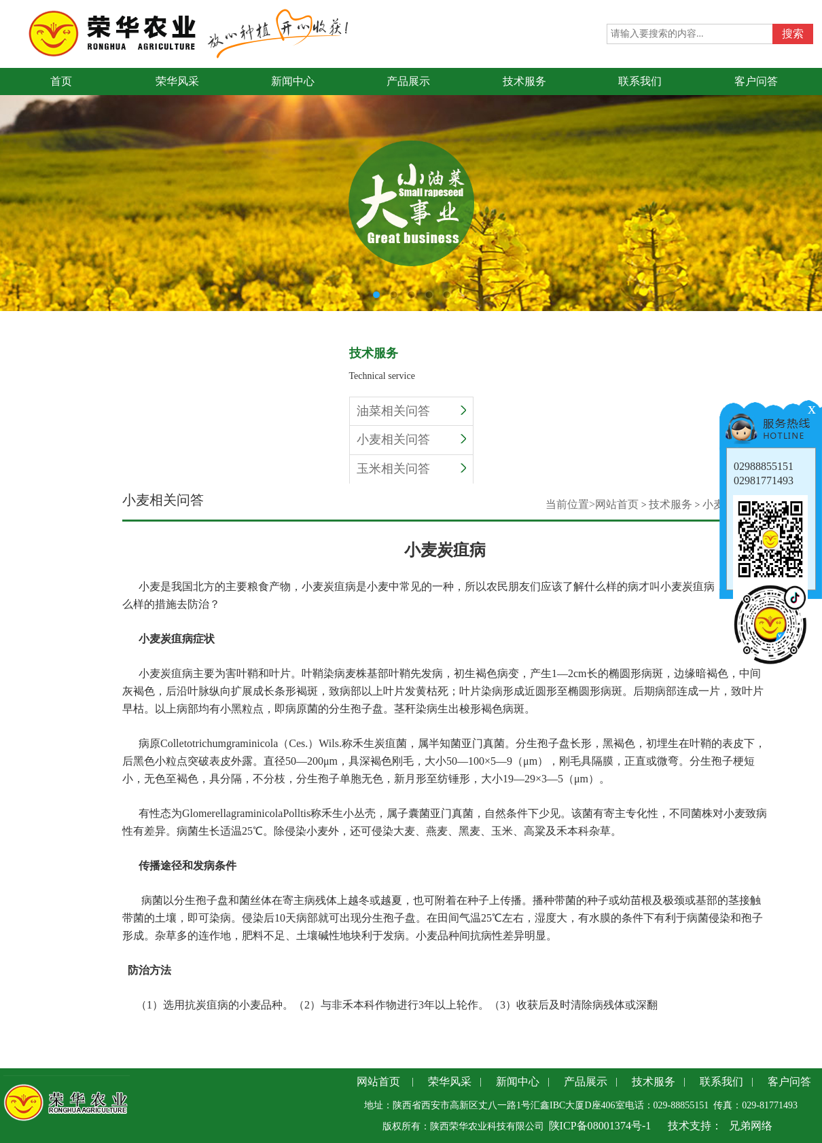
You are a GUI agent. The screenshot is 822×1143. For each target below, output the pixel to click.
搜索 (793, 33)
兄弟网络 (750, 1125)
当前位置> (570, 504)
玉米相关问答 (411, 468)
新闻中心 (517, 1081)
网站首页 (617, 504)
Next (812, 178)
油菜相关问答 (411, 411)
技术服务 (670, 504)
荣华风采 (449, 1081)
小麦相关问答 (411, 439)
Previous (10, 178)
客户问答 (789, 1081)
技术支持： (695, 1125)
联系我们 (721, 1081)
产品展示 (585, 1081)
